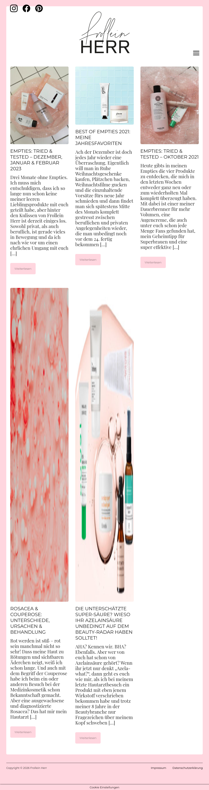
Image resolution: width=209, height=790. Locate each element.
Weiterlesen (22, 269)
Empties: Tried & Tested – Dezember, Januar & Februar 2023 (36, 160)
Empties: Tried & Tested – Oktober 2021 (169, 154)
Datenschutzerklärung (188, 767)
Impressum (158, 767)
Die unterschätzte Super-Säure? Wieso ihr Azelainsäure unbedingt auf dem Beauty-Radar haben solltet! (103, 623)
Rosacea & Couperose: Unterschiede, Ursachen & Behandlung (30, 620)
